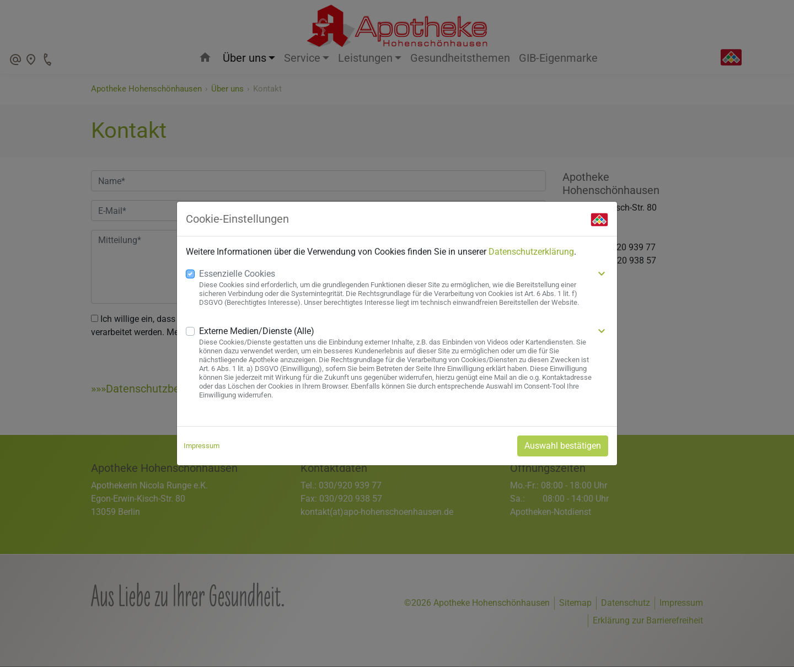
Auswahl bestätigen (562, 445)
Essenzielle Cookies (237, 273)
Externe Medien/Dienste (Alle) (256, 331)
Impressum (201, 446)
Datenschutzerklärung (531, 251)
